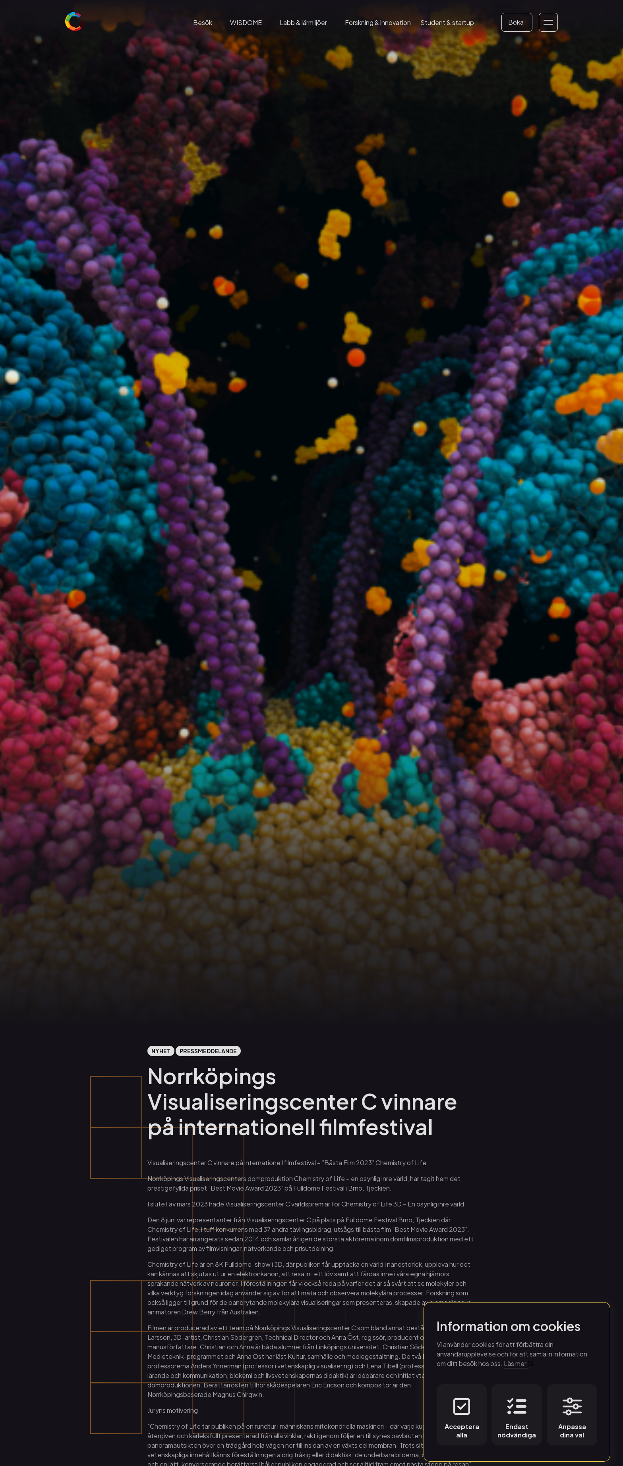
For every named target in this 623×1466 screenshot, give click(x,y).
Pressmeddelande (208, 1050)
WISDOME (246, 22)
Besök (202, 22)
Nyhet (160, 1050)
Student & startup (447, 22)
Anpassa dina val (572, 1415)
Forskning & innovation (378, 22)
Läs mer (518, 1360)
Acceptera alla (462, 1415)
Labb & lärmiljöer (303, 22)
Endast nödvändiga (516, 1415)
